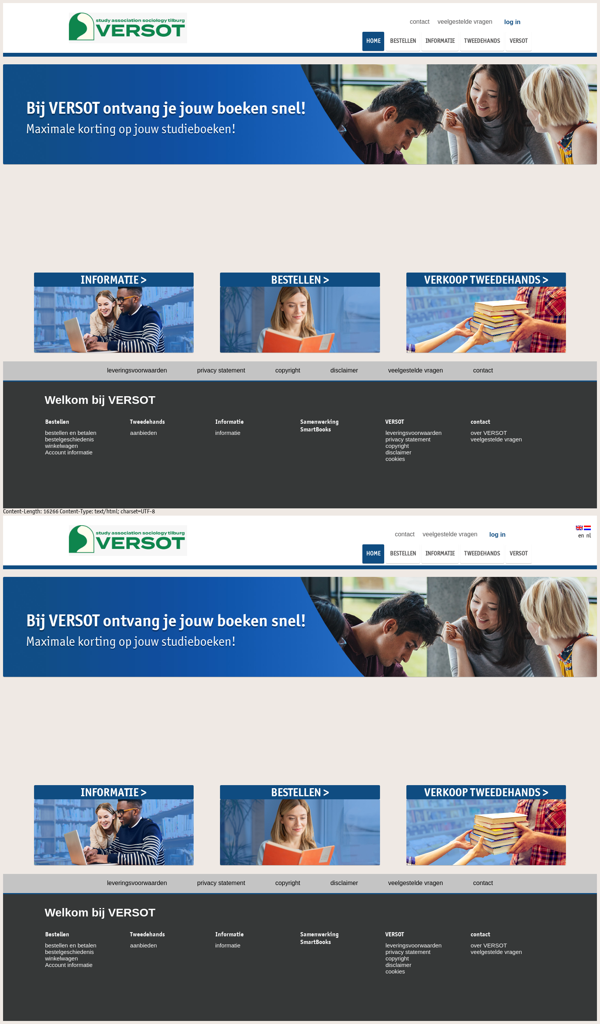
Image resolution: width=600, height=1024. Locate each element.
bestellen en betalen (70, 433)
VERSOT (394, 422)
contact (420, 21)
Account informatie (69, 452)
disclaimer (344, 370)
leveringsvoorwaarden (137, 370)
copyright (288, 370)
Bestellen (57, 422)
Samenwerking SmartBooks (319, 425)
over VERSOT (489, 433)
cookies (395, 459)
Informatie (229, 422)
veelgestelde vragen (465, 21)
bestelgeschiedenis (69, 439)
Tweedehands (147, 422)
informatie (228, 433)
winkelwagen (61, 446)
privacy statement (221, 370)
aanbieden (143, 433)
